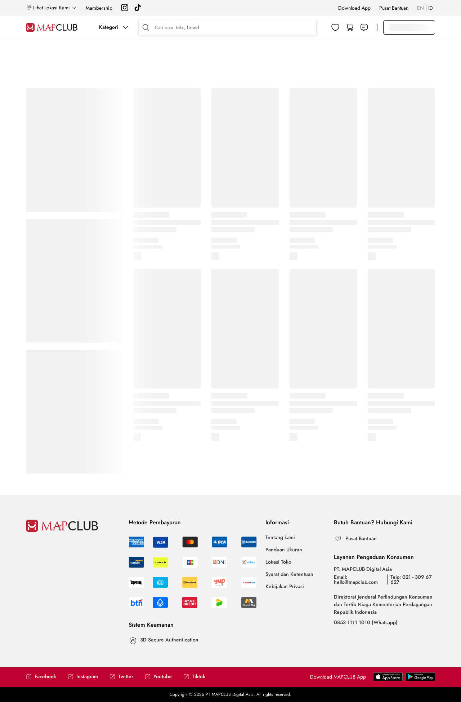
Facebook (41, 676)
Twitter (121, 676)
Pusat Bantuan (393, 7)
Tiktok (194, 676)
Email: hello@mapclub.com (356, 579)
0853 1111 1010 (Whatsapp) (366, 622)
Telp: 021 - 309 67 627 (411, 579)
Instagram (83, 676)
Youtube (158, 676)
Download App (354, 8)
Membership (99, 7)
